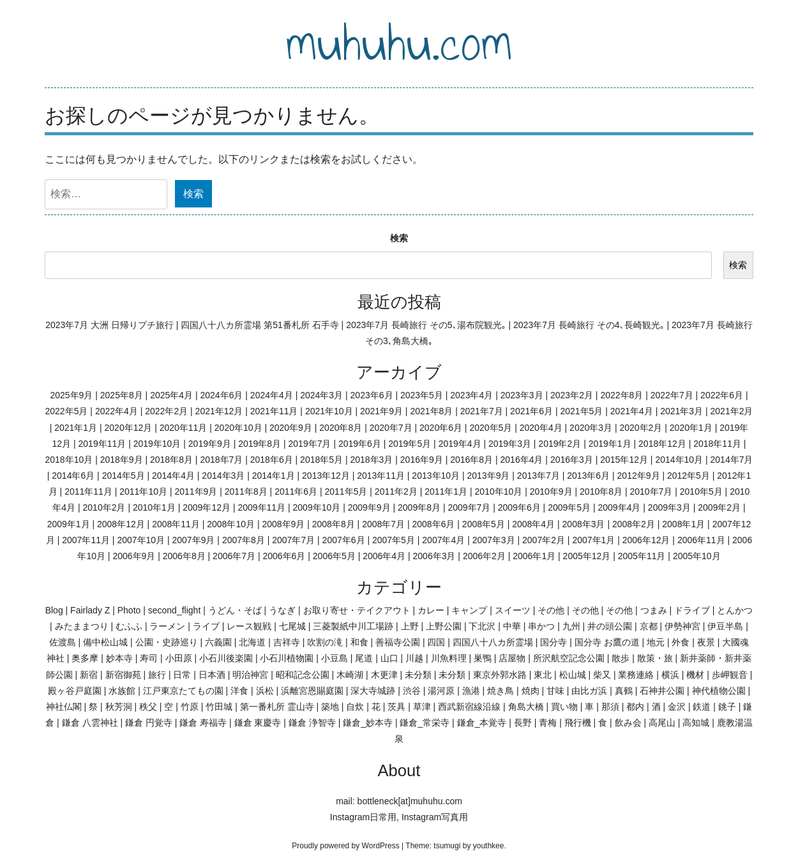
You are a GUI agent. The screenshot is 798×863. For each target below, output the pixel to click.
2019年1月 (610, 444)
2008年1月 (683, 524)
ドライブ (692, 610)
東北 (543, 675)
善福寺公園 (397, 642)
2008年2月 (633, 524)
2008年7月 (383, 524)
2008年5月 (483, 524)
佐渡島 (62, 642)
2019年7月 (310, 444)
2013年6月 (588, 475)
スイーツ (513, 610)
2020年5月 (490, 428)
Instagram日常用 (363, 817)
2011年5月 (345, 491)
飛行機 (577, 722)
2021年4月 (631, 411)
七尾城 (292, 626)
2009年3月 (669, 507)
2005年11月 (642, 556)
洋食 (239, 691)
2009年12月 (206, 507)
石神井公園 (662, 691)
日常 (182, 675)
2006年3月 (434, 556)
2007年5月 (393, 540)
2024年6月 (221, 395)
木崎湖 (349, 675)
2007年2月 (543, 540)
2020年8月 (340, 428)
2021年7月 (481, 411)
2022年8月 (621, 395)
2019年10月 (157, 444)
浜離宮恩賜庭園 (312, 691)
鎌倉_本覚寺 (482, 722)
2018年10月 (69, 459)
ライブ (206, 626)
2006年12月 (646, 540)
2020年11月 (183, 428)
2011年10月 (143, 491)
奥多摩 (85, 658)
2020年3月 (590, 428)
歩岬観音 (730, 675)
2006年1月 (534, 556)
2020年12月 (129, 428)
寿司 (149, 658)
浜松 (265, 691)
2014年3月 (223, 475)
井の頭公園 (609, 626)
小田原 (178, 658)
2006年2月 (484, 556)
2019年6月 (359, 444)
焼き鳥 (500, 691)
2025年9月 (71, 395)
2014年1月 (273, 475)
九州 (571, 626)
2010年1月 (154, 507)
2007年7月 (293, 540)
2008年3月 (583, 524)
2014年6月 (73, 475)
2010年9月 (551, 491)
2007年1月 (593, 540)
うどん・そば (235, 610)
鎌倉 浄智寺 (312, 722)
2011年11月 (88, 491)
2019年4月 (460, 444)
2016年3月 (571, 459)
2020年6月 (440, 428)
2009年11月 (261, 507)
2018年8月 (171, 459)
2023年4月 (471, 395)
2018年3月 (371, 459)
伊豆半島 (725, 626)
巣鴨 (483, 658)
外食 (680, 642)
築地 (330, 707)
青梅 (548, 722)
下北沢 (482, 626)
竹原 (190, 707)
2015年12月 (624, 459)
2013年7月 (538, 475)
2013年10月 (436, 475)
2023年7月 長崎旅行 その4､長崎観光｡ (589, 325)
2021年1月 (75, 428)
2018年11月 (717, 444)
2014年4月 (173, 475)
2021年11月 (274, 411)
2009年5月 (569, 507)
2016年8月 (471, 459)
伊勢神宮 (682, 626)
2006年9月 (133, 556)
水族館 (122, 691)
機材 (695, 675)
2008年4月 (533, 524)
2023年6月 (371, 395)
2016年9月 (421, 459)
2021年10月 (329, 411)
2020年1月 (691, 428)
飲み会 (628, 722)
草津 (422, 707)
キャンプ (469, 610)
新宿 (89, 675)
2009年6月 (519, 507)
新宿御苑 (123, 675)
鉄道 (702, 707)
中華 (512, 626)
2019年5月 (409, 444)
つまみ (653, 610)
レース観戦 (249, 626)
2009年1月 (68, 524)
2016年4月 (522, 459)
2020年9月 (290, 428)
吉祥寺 (286, 642)
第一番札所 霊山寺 (277, 707)
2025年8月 (121, 395)
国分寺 (553, 642)
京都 (649, 626)
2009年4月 (619, 507)
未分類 (418, 675)
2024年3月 (321, 395)
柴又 (602, 675)
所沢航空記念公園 (569, 658)
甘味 (555, 691)
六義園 (218, 642)
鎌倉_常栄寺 (424, 722)
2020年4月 (541, 428)
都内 (635, 707)
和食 (359, 642)
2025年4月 (171, 395)
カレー (431, 610)
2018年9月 (121, 459)
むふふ (129, 626)
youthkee (488, 845)
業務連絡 (636, 675)
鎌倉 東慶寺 (258, 722)
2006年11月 (701, 540)
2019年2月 (559, 444)
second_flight (174, 610)
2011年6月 (296, 491)
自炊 (355, 707)
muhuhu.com (399, 43)
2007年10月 (141, 540)
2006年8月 (184, 556)
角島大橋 (526, 707)
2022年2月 (166, 411)
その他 (551, 610)
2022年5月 (66, 411)
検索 (399, 238)
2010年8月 (601, 491)
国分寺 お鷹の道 (607, 642)
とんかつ (735, 610)
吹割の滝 (325, 642)
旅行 (157, 675)
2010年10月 (499, 491)
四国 (436, 642)
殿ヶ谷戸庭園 (75, 691)
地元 (656, 642)
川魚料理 (449, 658)
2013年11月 (381, 475)
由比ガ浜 (589, 691)
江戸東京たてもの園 (183, 691)
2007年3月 (493, 540)
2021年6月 (531, 411)
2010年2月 (104, 507)
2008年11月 (176, 524)
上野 (410, 626)
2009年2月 (719, 507)
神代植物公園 (719, 691)
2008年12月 (121, 524)
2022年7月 (672, 395)
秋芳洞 (118, 707)
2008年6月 (433, 524)
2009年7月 (469, 507)
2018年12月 (662, 444)
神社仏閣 (64, 707)
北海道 (252, 642)
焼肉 (530, 691)
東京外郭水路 (500, 675)
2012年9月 (638, 475)
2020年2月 (640, 428)
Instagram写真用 (435, 817)
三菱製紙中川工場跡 (353, 626)
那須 (610, 707)
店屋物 (512, 658)
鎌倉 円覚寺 (148, 722)
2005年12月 (587, 556)
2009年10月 (317, 507)
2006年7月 (234, 556)
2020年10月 (238, 428)
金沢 (677, 707)
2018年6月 (271, 459)
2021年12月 (219, 411)
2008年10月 (231, 524)
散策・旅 (655, 658)
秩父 (148, 707)
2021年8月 (431, 411)
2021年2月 (732, 411)
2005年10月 (697, 556)
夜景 (706, 642)
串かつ (541, 626)
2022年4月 (116, 411)
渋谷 (412, 691)
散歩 (620, 658)
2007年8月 (243, 540)
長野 (523, 722)
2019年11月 (102, 444)
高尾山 (662, 722)
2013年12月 (326, 475)
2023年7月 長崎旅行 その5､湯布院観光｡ (426, 325)
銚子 (727, 707)
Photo (129, 610)
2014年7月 (732, 459)
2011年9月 (195, 491)
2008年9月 (283, 524)
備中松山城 (105, 642)
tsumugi (446, 845)
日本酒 (212, 675)
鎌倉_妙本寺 (368, 722)
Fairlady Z (90, 610)
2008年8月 (333, 524)
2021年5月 (581, 411)
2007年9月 (193, 540)
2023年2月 (571, 395)
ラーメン (167, 626)
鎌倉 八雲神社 (90, 722)
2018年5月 (321, 459)
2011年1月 (446, 491)
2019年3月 (509, 444)
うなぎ (282, 610)
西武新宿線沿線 (469, 707)
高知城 (695, 722)
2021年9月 (381, 411)
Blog (54, 610)
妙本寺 (119, 658)
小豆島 (334, 658)
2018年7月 (221, 459)
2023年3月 (522, 395)
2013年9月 (488, 475)
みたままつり (82, 626)
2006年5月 (334, 556)
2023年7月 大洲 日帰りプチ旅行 (109, 325)
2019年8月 (259, 444)
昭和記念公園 (302, 675)
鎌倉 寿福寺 (203, 722)
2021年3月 (681, 411)
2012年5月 (688, 475)
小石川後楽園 (226, 658)
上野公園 (444, 626)
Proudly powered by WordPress (346, 845)
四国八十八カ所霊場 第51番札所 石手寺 (259, 325)
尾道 (364, 658)
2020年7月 (391, 428)
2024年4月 (271, 395)
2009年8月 (419, 507)
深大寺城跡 (372, 691)
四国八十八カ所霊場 (493, 642)
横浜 (670, 675)
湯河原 (441, 691)
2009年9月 (369, 507)
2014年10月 (679, 459)
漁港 (471, 691)
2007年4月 (443, 540)
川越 (414, 658)
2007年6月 (343, 540)
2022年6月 (721, 395)
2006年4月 (384, 556)
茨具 (396, 707)
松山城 (572, 675)
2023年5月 (421, 395)
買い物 (564, 707)
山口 (389, 658)
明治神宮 (250, 675)
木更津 (384, 675)
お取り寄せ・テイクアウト (356, 610)
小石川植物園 (286, 658)
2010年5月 (701, 491)
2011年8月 (246, 491)
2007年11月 (86, 540)
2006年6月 (283, 556)
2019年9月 (209, 444)
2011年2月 (396, 491)
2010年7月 (650, 491)
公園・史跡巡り (166, 642)
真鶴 (624, 691)
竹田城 (219, 707)
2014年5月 (123, 475)
